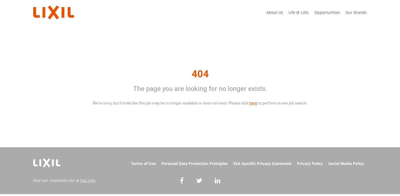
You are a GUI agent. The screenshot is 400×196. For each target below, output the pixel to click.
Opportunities (327, 12)
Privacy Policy (310, 163)
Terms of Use (143, 163)
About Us (274, 12)
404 (200, 74)
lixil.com (87, 180)
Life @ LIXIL (299, 12)
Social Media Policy (346, 163)
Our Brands (356, 12)
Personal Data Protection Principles (194, 163)
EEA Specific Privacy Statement (262, 163)
